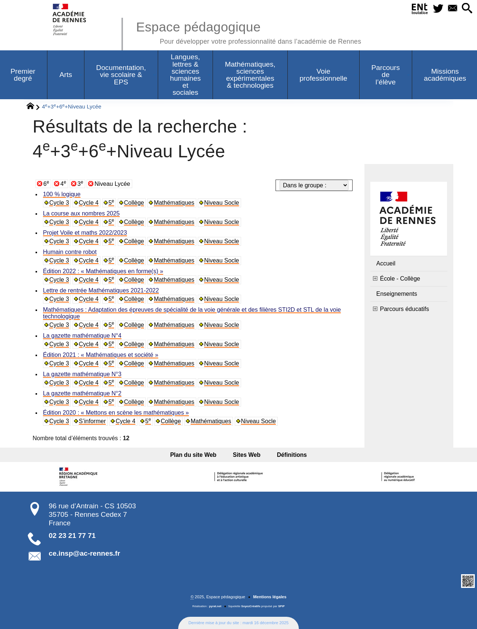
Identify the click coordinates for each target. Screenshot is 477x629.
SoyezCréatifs (250, 606)
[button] (466, 8)
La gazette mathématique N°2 (82, 393)
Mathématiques (174, 203)
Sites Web (247, 455)
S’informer (92, 421)
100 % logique (61, 194)
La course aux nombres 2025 (81, 213)
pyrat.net (215, 606)
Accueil (386, 263)
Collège (134, 203)
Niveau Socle (221, 203)
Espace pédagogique (248, 32)
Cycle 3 (59, 203)
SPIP (281, 606)
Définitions (289, 455)
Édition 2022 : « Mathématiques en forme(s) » (103, 271)
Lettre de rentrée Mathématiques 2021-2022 (101, 290)
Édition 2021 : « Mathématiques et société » (100, 355)
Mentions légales (269, 597)
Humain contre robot (70, 252)
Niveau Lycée (112, 184)
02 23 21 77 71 (72, 535)
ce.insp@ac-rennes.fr (84, 553)
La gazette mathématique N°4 (82, 335)
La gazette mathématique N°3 (82, 374)
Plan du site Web (196, 455)
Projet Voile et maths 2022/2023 (85, 233)
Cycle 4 (89, 203)
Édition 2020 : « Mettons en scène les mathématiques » (116, 412)
